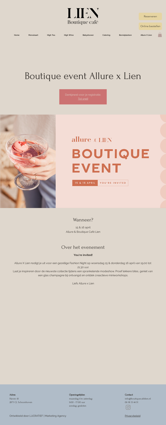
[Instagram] (128, 407)
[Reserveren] (150, 16)
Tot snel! (83, 98)
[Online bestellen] (150, 26)
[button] (160, 34)
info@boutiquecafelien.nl (138, 398)
